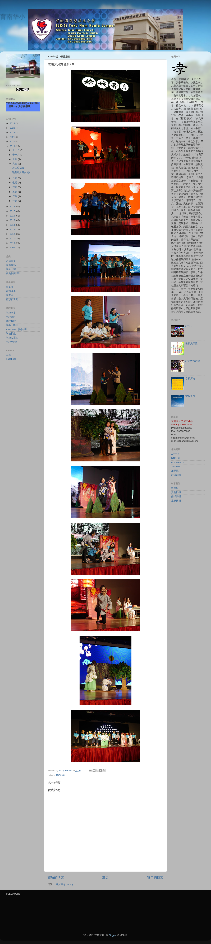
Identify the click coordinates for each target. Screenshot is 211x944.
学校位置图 (12, 337)
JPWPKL (176, 466)
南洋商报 (176, 496)
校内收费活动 (13, 273)
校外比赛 (11, 269)
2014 (13, 225)
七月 (15, 182)
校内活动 (61, 775)
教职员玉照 (12, 299)
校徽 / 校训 (12, 325)
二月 (15, 196)
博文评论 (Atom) (64, 884)
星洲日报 (176, 500)
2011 (13, 238)
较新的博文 (56, 877)
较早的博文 (155, 877)
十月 (15, 159)
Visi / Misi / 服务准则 (16, 329)
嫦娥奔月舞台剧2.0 (22, 172)
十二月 (16, 150)
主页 (105, 877)
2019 (13, 146)
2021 (13, 137)
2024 (13, 123)
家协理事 (11, 291)
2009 (13, 247)
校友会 (9, 295)
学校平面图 (12, 342)
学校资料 (11, 317)
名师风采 (11, 261)
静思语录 (176, 475)
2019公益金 (18, 167)
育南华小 (12, 16)
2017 (13, 211)
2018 (13, 206)
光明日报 (176, 492)
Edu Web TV (177, 462)
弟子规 (174, 470)
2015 (13, 220)
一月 (15, 201)
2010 (13, 243)
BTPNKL (175, 458)
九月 (15, 163)
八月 (15, 178)
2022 (13, 132)
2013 (13, 229)
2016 (13, 215)
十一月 (16, 154)
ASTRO (175, 454)
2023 (13, 128)
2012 (13, 234)
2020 (13, 141)
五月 (15, 191)
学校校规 (11, 333)
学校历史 (11, 312)
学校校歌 (11, 321)
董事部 (9, 287)
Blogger (113, 935)
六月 (15, 187)
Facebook (11, 359)
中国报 (174, 488)
